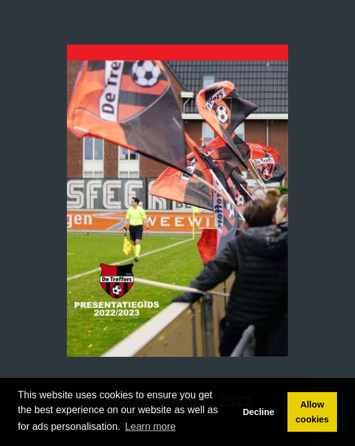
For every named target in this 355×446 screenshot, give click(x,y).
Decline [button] (258, 412)
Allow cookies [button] (312, 412)
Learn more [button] (150, 426)
